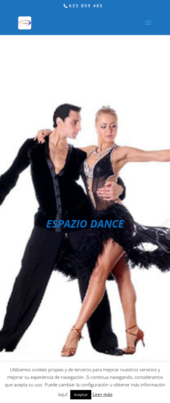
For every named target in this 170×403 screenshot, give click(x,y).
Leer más (102, 394)
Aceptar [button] (81, 394)
